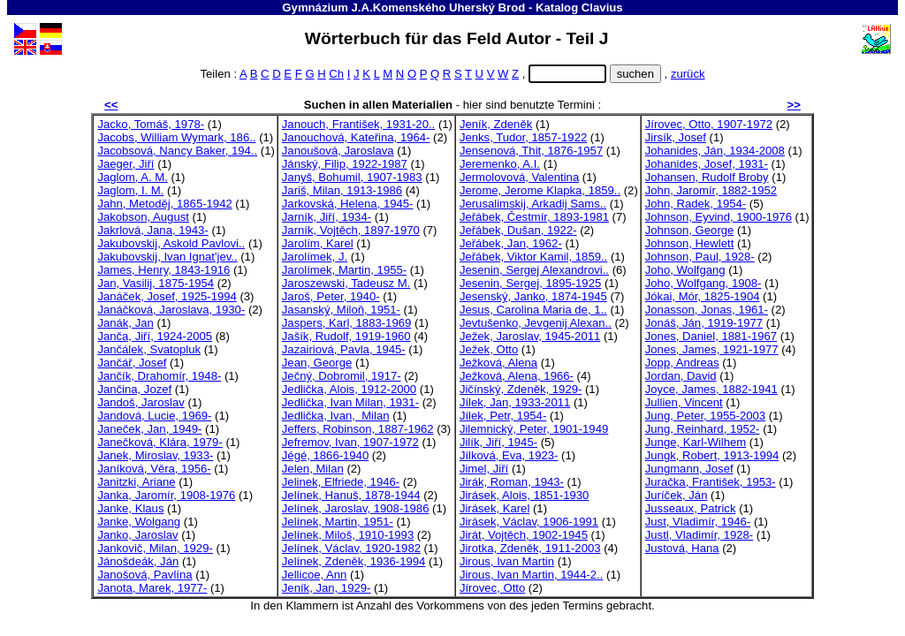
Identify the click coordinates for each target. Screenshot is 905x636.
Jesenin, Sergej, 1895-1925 (530, 283)
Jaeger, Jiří (125, 163)
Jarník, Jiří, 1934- (326, 216)
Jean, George (317, 362)
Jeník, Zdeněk (496, 124)
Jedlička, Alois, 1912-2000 (349, 389)
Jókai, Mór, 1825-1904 (702, 296)
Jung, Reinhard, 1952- (702, 428)
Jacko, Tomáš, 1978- (150, 124)
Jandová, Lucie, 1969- (154, 415)
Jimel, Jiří (484, 468)
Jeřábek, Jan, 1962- (511, 243)
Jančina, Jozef (134, 389)
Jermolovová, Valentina (519, 177)
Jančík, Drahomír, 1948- (159, 375)
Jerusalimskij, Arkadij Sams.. (533, 203)
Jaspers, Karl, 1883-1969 (346, 322)
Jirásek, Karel (494, 508)
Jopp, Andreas (682, 362)
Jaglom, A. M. (132, 177)
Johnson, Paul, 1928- (700, 256)
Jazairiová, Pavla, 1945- (344, 349)
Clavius (602, 7)
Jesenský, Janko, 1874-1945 (533, 296)
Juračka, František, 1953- (710, 481)
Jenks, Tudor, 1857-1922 (523, 137)
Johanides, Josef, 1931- (706, 163)
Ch (336, 73)
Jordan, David (681, 375)
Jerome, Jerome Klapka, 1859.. (540, 190)
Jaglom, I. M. (130, 190)
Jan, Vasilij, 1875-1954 (155, 283)
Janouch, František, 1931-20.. (358, 124)
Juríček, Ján (676, 495)
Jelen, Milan (313, 468)
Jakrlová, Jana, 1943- (152, 230)
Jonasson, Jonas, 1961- (706, 309)
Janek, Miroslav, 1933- (155, 455)
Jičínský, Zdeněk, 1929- (521, 389)
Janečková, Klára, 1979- (159, 442)
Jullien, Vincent (684, 402)
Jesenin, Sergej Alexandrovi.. (534, 269)
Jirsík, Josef (675, 137)
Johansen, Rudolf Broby (707, 177)
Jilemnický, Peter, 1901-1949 (534, 428)
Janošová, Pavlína (144, 574)
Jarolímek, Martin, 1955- (344, 269)
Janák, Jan (125, 322)
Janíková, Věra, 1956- (153, 468)
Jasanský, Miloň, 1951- (341, 309)
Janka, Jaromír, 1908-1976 (166, 495)
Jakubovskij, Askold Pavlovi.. (171, 243)
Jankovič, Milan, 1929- (154, 548)
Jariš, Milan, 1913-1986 (342, 190)
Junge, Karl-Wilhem (695, 442)
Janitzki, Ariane (136, 481)
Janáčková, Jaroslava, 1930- (171, 309)
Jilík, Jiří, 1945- (498, 442)
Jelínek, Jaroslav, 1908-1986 (356, 508)
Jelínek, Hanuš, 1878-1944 (351, 495)
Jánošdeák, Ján (138, 561)
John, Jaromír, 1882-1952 (711, 190)
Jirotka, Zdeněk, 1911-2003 (530, 548)
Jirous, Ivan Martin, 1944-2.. (532, 574)
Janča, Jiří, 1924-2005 (154, 336)
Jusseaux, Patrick (690, 508)
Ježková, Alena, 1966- (517, 375)
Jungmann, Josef (689, 468)
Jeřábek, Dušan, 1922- (518, 230)
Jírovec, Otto (492, 587)
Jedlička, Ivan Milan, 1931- (350, 402)
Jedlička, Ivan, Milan (336, 415)
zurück (688, 73)
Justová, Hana (682, 548)
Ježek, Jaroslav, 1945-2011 (530, 336)
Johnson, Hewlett (689, 243)
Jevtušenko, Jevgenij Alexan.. (536, 322)
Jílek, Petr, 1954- (503, 415)
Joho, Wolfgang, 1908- (703, 283)
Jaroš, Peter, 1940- (331, 296)
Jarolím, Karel (318, 243)
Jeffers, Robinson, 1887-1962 (358, 428)
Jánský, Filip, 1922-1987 (344, 163)
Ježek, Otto (489, 349)
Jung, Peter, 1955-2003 (705, 415)
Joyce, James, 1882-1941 (711, 389)
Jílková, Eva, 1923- (509, 455)
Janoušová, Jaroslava (338, 150)
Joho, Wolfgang (685, 269)
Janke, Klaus (130, 508)
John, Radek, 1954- (695, 203)
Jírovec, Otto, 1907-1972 (708, 124)
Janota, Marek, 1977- (152, 587)
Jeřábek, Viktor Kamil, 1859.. (533, 256)
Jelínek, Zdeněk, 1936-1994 (354, 561)
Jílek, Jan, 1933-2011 (515, 402)
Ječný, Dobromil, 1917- (341, 375)
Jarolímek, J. (314, 256)
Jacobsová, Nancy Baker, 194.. (177, 150)
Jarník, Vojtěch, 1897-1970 (351, 230)
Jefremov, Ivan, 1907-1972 (350, 442)
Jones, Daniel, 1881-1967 (711, 336)
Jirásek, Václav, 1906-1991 (529, 521)
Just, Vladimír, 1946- (698, 521)
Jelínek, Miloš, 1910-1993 (348, 534)
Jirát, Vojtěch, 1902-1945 (524, 534)
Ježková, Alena (498, 362)
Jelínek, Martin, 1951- (337, 521)
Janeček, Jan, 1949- (149, 428)
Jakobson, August (143, 216)
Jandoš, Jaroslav (140, 402)
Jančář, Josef (131, 362)
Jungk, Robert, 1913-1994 (712, 455)
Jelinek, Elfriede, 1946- (340, 481)
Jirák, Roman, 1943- (512, 481)
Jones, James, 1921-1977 (712, 349)
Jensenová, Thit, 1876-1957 (531, 150)
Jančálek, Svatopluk (149, 349)
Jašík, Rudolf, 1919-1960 (346, 336)
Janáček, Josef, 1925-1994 (166, 296)
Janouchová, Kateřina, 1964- (356, 137)
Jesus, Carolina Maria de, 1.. (533, 309)
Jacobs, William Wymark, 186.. (176, 137)
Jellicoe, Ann (314, 574)
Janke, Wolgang (138, 521)
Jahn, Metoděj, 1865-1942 (164, 203)
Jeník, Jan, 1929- (326, 587)
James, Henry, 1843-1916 (163, 269)
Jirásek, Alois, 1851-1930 (524, 495)
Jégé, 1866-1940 (325, 455)
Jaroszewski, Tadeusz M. (346, 283)
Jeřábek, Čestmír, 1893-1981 (534, 216)
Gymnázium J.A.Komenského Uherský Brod (403, 7)
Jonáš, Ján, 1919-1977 (704, 322)
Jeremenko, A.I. (500, 163)
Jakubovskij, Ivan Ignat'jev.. (167, 256)
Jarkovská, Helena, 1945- (348, 203)
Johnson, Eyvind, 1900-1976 (718, 216)
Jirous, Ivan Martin (507, 561)
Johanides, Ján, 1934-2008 (715, 150)
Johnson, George (689, 230)
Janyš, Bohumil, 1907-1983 (352, 177)
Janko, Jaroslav (137, 534)
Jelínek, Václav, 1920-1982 (351, 548)
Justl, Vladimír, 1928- (699, 534)
